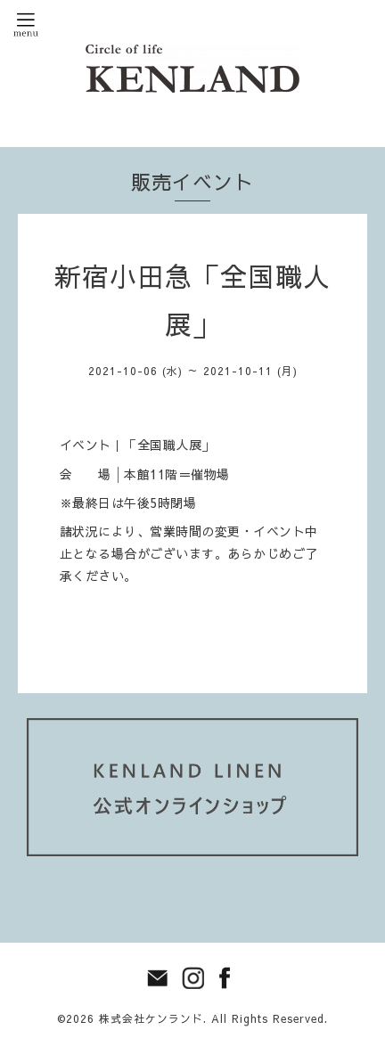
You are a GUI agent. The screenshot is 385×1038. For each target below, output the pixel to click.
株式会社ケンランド (151, 1018)
